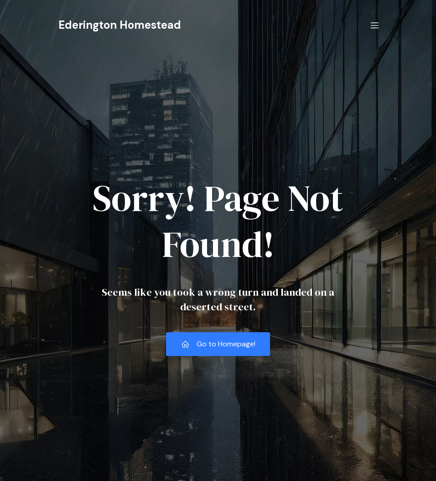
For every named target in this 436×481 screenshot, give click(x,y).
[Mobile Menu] (374, 25)
